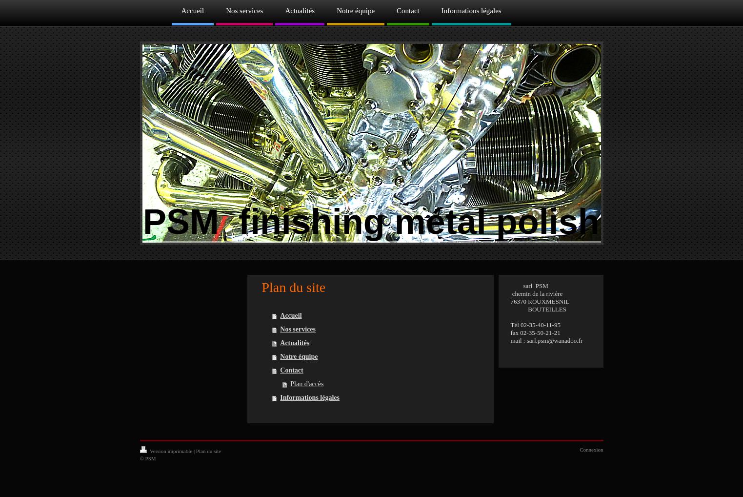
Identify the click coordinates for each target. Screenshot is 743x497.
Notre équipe (299, 356)
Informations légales (310, 397)
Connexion (591, 450)
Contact (291, 370)
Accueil (290, 315)
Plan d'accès (306, 384)
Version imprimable (167, 451)
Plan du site (208, 451)
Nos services (298, 329)
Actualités (294, 343)
